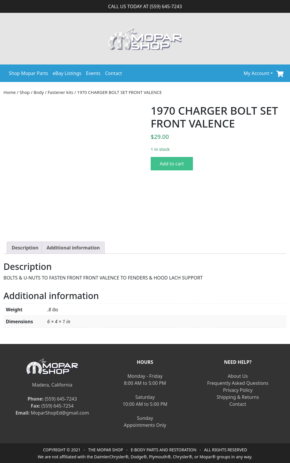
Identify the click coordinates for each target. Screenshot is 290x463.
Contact (113, 73)
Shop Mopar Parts (28, 73)
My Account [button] (256, 73)
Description (25, 247)
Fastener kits (60, 92)
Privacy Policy (237, 390)
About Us (238, 376)
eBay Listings (67, 73)
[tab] (25, 248)
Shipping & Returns (238, 397)
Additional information (73, 247)
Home (9, 92)
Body (39, 92)
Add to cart (172, 163)
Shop (25, 92)
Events (93, 73)
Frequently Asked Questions (237, 383)
